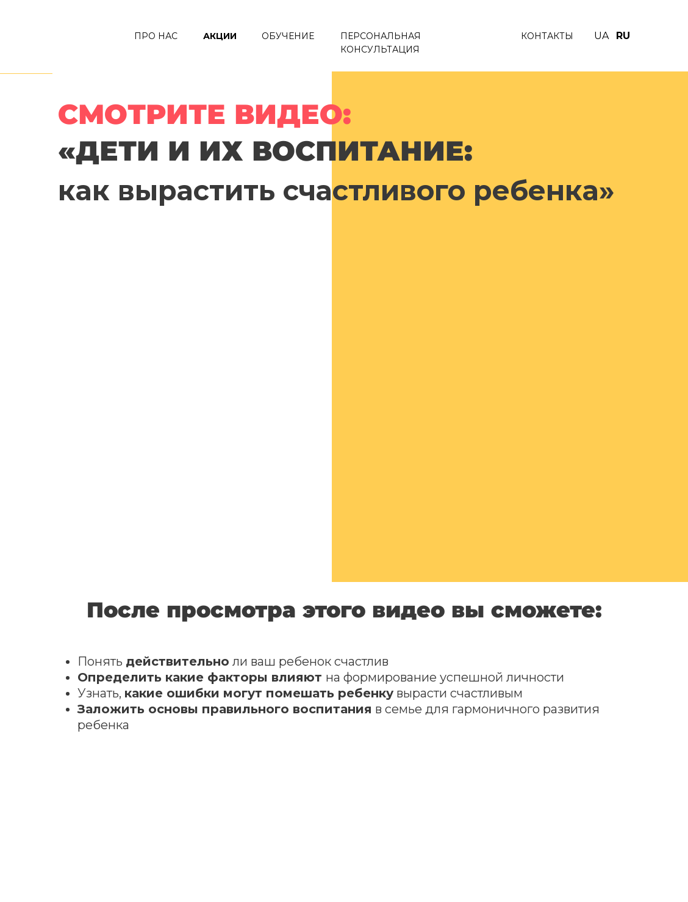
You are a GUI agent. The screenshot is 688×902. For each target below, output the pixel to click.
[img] (86, 38)
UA (601, 36)
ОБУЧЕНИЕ (288, 36)
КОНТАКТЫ (547, 36)
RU (623, 36)
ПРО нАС (155, 36)
